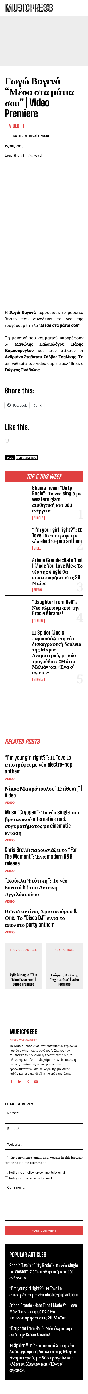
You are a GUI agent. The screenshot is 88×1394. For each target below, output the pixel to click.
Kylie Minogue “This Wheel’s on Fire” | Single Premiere (23, 979)
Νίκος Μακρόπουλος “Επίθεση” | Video (43, 792)
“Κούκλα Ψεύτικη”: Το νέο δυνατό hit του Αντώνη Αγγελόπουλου (36, 887)
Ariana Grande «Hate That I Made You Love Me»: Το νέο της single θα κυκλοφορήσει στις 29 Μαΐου (57, 571)
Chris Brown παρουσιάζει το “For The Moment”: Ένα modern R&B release (41, 856)
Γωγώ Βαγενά (26, 457)
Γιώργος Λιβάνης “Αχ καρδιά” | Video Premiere (64, 979)
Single (38, 518)
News (38, 590)
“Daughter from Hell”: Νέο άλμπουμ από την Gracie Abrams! (56, 607)
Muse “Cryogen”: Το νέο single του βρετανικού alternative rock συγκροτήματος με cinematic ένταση (42, 822)
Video (38, 548)
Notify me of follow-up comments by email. (37, 1172)
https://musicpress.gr (23, 1039)
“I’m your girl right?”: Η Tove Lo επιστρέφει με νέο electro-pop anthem (57, 535)
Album (38, 621)
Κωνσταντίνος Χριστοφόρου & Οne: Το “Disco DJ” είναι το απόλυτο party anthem (41, 917)
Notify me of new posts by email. (31, 1178)
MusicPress (39, 136)
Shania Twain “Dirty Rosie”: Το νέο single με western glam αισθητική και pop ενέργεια (56, 499)
